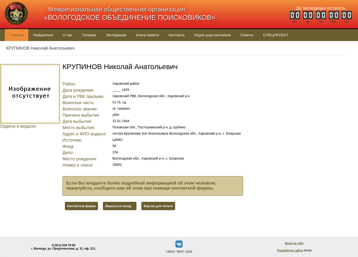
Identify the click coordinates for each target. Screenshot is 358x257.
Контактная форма (81, 206)
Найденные (43, 35)
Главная (17, 35)
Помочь (247, 35)
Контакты (177, 35)
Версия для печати (158, 206)
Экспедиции (116, 35)
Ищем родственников (212, 35)
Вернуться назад (118, 206)
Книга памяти (147, 35)
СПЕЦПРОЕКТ (275, 35)
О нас (68, 35)
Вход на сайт (294, 243)
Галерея (89, 35)
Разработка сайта (289, 250)
